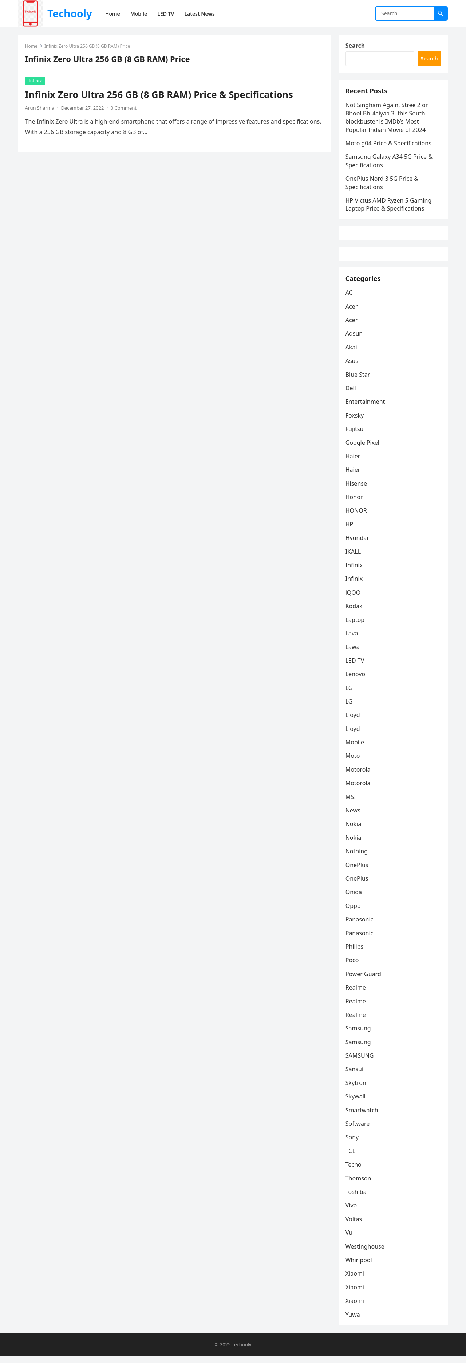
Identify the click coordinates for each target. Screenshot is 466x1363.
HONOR (356, 517)
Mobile (355, 748)
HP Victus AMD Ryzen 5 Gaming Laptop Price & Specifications (389, 206)
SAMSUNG (360, 1062)
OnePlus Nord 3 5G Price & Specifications (382, 184)
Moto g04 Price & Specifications (389, 145)
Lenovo (356, 680)
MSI (351, 803)
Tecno (354, 1171)
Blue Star (358, 380)
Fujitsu (355, 435)
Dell (351, 394)
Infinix (35, 81)
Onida (354, 898)
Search (355, 46)
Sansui (355, 1075)
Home (31, 46)
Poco (352, 966)
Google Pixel (363, 448)
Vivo (352, 1211)
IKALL (353, 557)
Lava (352, 639)
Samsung (358, 1034)
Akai (352, 353)
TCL (351, 1157)
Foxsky (355, 422)
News (353, 816)
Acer (352, 312)
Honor (354, 503)
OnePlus (357, 871)
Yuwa (353, 1320)
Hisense (356, 490)
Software (358, 1130)
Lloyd (353, 721)
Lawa (353, 653)
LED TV (355, 667)
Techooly (69, 13)
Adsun (354, 340)
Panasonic (360, 925)
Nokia (354, 830)
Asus (352, 367)
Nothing (357, 857)
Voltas (354, 1225)
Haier (353, 462)
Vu (349, 1239)
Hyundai (357, 544)
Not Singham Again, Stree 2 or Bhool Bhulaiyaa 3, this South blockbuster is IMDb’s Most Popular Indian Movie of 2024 (387, 119)
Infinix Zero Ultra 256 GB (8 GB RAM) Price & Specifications (159, 95)
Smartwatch (362, 1116)
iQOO (353, 599)
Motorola (358, 776)
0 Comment (124, 108)
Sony (352, 1143)
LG (349, 694)
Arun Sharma (40, 108)
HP (350, 530)
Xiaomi (355, 1280)
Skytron (356, 1089)
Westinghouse (365, 1252)
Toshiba (356, 1198)
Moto (353, 762)
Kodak (354, 612)
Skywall (356, 1102)
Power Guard (364, 980)
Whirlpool (359, 1266)
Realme (356, 994)
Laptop (355, 626)
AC (349, 299)
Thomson (359, 1184)
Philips (355, 953)
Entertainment (366, 408)
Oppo (353, 912)
